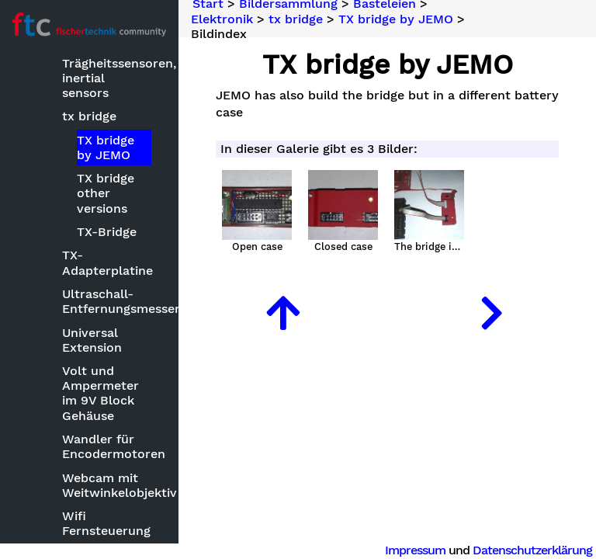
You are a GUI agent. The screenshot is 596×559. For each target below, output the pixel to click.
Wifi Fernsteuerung (106, 523)
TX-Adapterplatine (107, 262)
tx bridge (89, 116)
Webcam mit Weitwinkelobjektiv (108, 485)
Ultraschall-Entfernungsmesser (108, 301)
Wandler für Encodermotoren (108, 446)
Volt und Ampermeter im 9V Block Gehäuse (100, 393)
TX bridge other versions (105, 193)
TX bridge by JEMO (105, 147)
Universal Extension (92, 340)
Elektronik (222, 19)
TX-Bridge (107, 231)
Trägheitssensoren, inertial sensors (108, 78)
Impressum (415, 550)
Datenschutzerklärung (532, 550)
